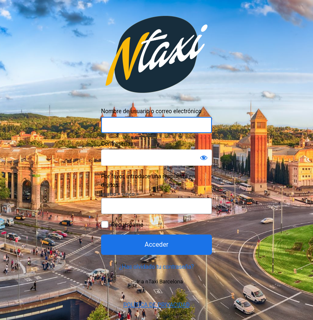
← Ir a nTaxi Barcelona (156, 281)
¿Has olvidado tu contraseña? (156, 266)
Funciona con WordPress (156, 54)
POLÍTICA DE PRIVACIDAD (156, 305)
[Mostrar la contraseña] (204, 157)
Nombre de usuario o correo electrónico (151, 111)
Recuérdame (127, 224)
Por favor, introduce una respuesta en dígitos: (148, 180)
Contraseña (115, 143)
